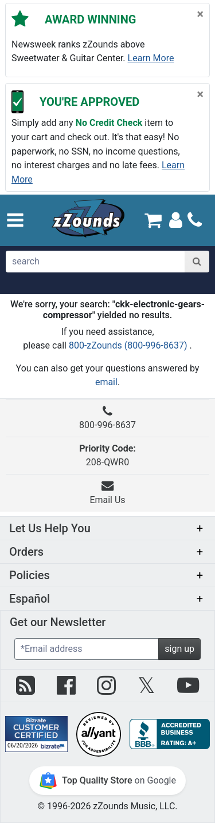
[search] (95, 261)
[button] (15, 220)
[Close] (200, 14)
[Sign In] (175, 219)
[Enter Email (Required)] (86, 649)
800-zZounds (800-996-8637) (129, 345)
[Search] (197, 261)
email (106, 382)
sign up (179, 648)
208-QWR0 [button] (107, 455)
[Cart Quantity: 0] (153, 220)
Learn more (151, 58)
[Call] (194, 220)
